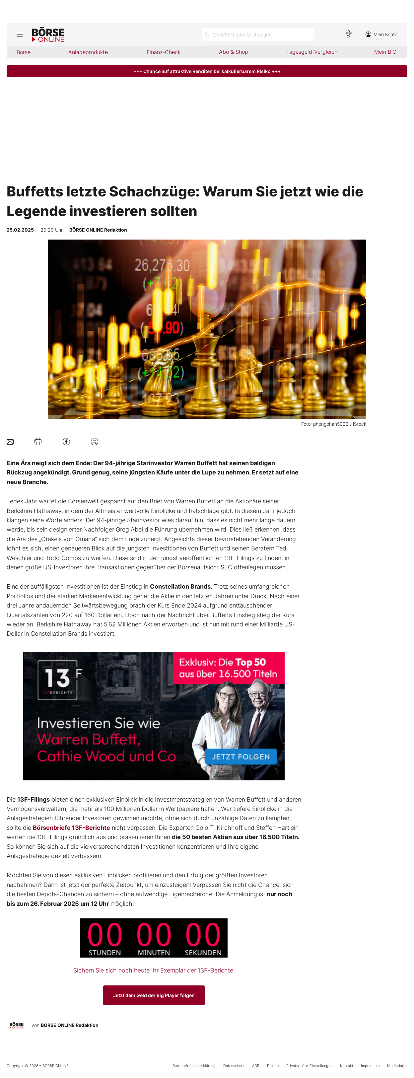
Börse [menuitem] (24, 52)
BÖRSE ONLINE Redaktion (70, 1025)
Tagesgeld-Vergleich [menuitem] (311, 51)
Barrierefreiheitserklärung (194, 1065)
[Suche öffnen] (258, 34)
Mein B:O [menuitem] (385, 51)
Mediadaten (397, 1065)
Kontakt (346, 1065)
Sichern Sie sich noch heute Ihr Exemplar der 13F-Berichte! (154, 970)
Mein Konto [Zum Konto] (381, 34)
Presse (273, 1065)
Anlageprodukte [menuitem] (88, 52)
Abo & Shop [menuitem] (233, 51)
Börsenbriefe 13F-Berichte (71, 827)
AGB (255, 1065)
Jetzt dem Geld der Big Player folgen (154, 995)
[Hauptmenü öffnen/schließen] (19, 34)
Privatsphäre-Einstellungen (309, 1065)
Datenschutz (233, 1065)
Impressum (370, 1065)
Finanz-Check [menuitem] (163, 52)
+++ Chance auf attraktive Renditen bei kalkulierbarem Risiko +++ (207, 71)
